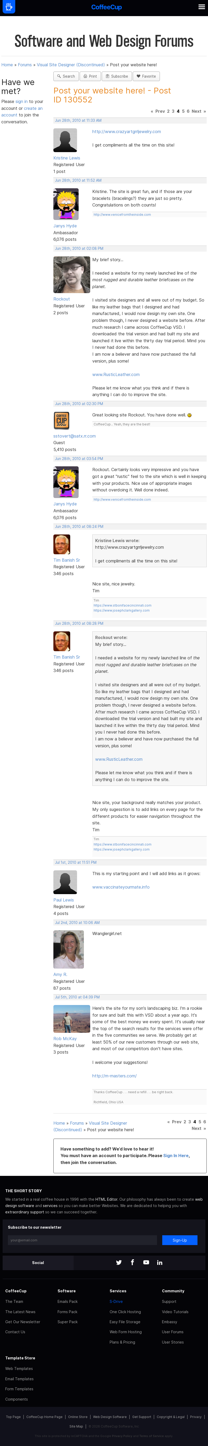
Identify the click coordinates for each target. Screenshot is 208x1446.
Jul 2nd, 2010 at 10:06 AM (77, 923)
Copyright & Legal (171, 1417)
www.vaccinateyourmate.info (121, 887)
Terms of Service (151, 1436)
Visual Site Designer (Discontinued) (71, 64)
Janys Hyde (65, 225)
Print (90, 76)
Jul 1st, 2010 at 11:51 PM (76, 862)
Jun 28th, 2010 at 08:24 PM (79, 526)
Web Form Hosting (126, 1332)
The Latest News (20, 1311)
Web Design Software (110, 1417)
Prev (160, 111)
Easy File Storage (125, 1322)
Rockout (61, 299)
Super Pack (68, 1322)
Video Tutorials (175, 1311)
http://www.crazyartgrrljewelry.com (126, 131)
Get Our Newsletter (22, 1322)
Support (169, 1301)
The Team (14, 1301)
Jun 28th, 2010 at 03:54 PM (79, 459)
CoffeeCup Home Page (44, 1417)
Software (67, 1291)
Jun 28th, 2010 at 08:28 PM (79, 623)
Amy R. (60, 974)
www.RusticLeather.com (116, 374)
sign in (22, 101)
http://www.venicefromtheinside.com (122, 215)
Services (118, 1291)
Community (173, 1291)
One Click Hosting (125, 1311)
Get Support (141, 1417)
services (50, 1205)
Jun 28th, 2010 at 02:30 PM (79, 404)
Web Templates (19, 1368)
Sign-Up (180, 1240)
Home (7, 64)
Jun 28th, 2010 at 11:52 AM (78, 180)
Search (66, 76)
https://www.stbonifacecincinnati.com (122, 605)
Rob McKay (65, 1038)
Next (196, 111)
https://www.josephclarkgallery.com (122, 610)
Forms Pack (67, 1311)
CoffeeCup (16, 1291)
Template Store (20, 1358)
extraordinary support (24, 1212)
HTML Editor (106, 1199)
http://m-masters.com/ (114, 1075)
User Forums (173, 1332)
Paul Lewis (63, 900)
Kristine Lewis (66, 158)
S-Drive (116, 1301)
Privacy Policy (122, 1436)
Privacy (196, 1417)
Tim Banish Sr (66, 560)
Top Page (13, 1417)
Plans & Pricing (122, 1342)
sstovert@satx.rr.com (74, 436)
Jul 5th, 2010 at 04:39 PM (77, 997)
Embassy (169, 1322)
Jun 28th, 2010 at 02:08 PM (79, 248)
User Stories (173, 1342)
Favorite (146, 76)
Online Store (78, 1417)
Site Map (76, 1426)
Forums (25, 64)
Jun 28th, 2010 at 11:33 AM (78, 120)
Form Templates (19, 1389)
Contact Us (15, 1332)
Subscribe (117, 76)
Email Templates (19, 1379)
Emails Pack (68, 1301)
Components (16, 1399)
